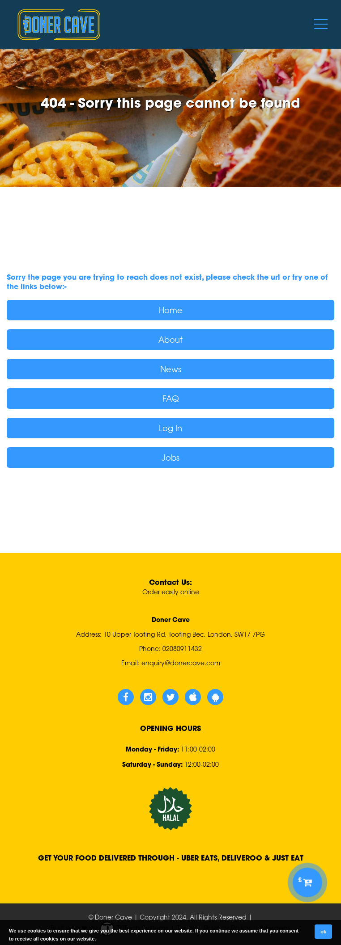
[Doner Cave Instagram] (148, 697)
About (170, 339)
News (170, 369)
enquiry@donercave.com (180, 663)
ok (323, 931)
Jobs (170, 457)
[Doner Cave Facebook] (126, 697)
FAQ (170, 398)
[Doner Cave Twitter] (170, 697)
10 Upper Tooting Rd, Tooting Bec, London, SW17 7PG (184, 634)
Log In (170, 428)
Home (171, 310)
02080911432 (182, 648)
